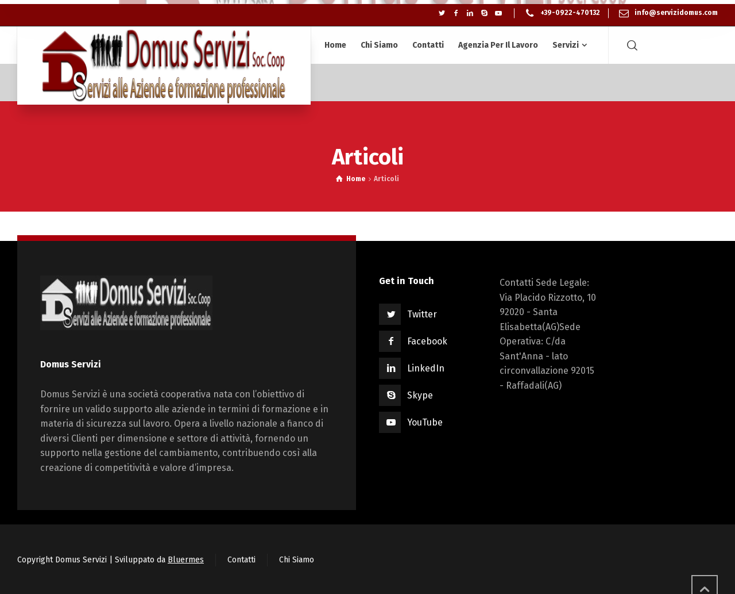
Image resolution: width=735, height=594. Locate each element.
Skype (420, 395)
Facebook (427, 341)
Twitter (422, 314)
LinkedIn (425, 368)
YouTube (425, 422)
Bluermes (186, 560)
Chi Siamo (296, 560)
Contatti (241, 560)
